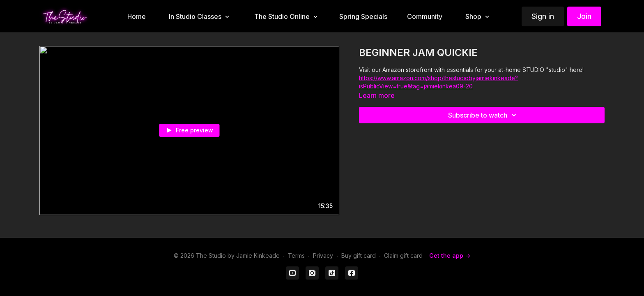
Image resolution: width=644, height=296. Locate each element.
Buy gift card (358, 255)
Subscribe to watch (483, 115)
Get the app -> (449, 255)
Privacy (323, 255)
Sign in (542, 16)
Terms (296, 255)
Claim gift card (403, 255)
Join (584, 16)
